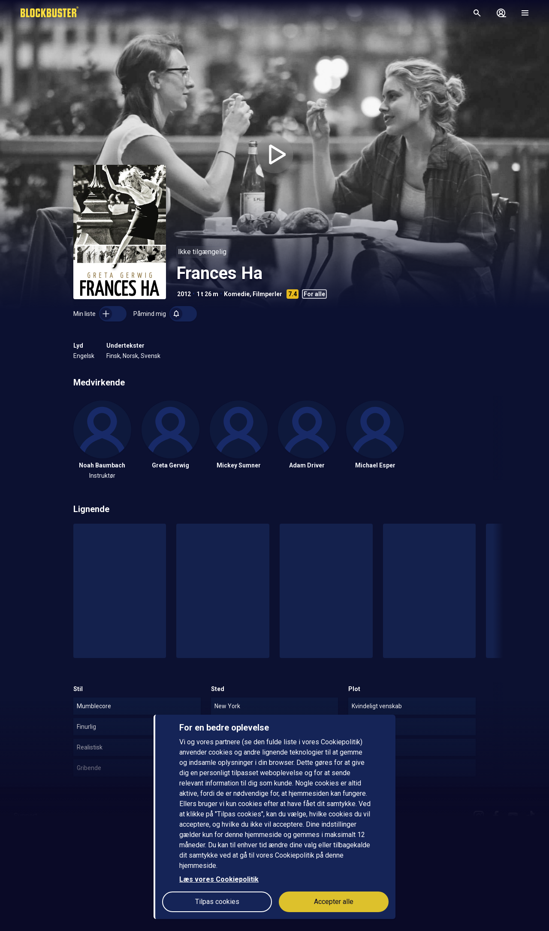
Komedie (237, 294)
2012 (184, 294)
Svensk (150, 355)
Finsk (113, 355)
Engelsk (83, 355)
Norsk (130, 355)
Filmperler (267, 294)
